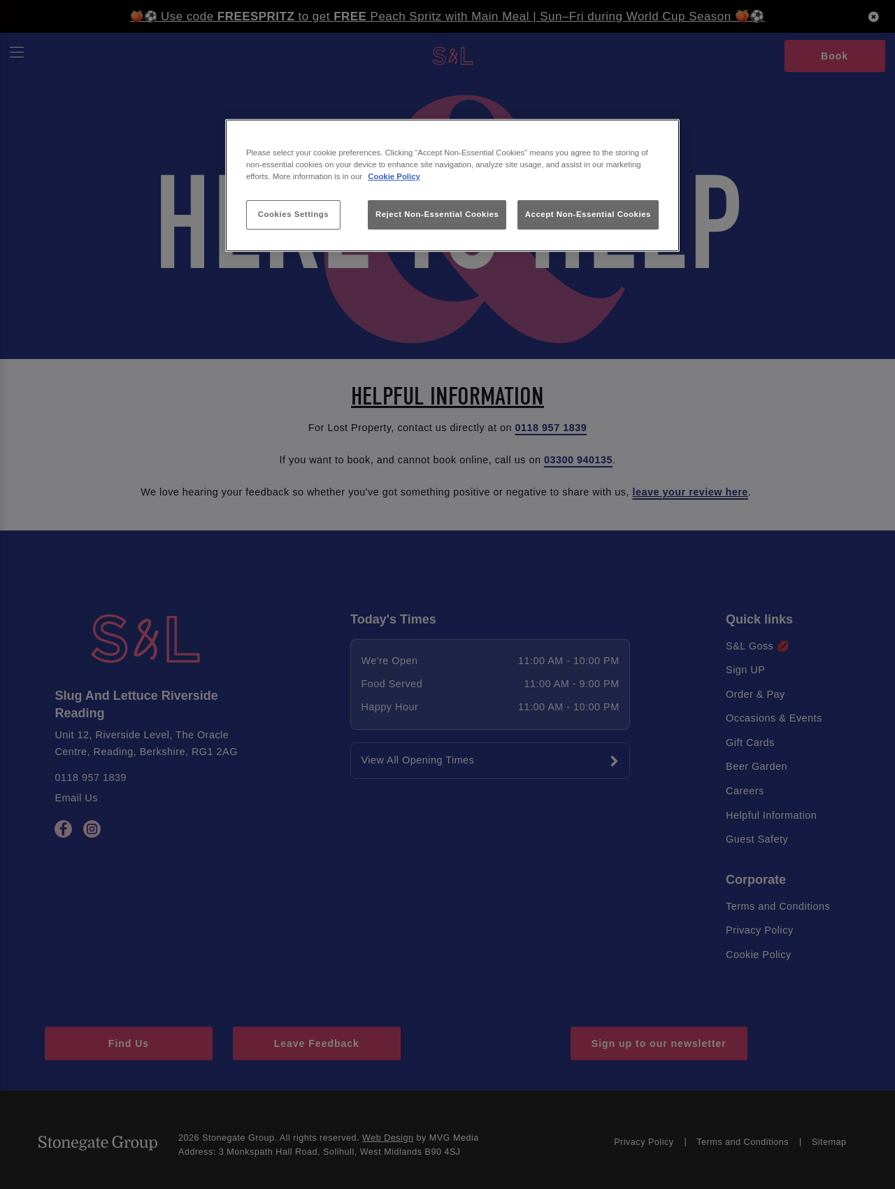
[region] (452, 186)
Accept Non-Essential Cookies (588, 214)
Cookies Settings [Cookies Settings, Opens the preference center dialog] (293, 214)
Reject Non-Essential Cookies (437, 214)
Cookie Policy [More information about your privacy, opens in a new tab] (394, 176)
